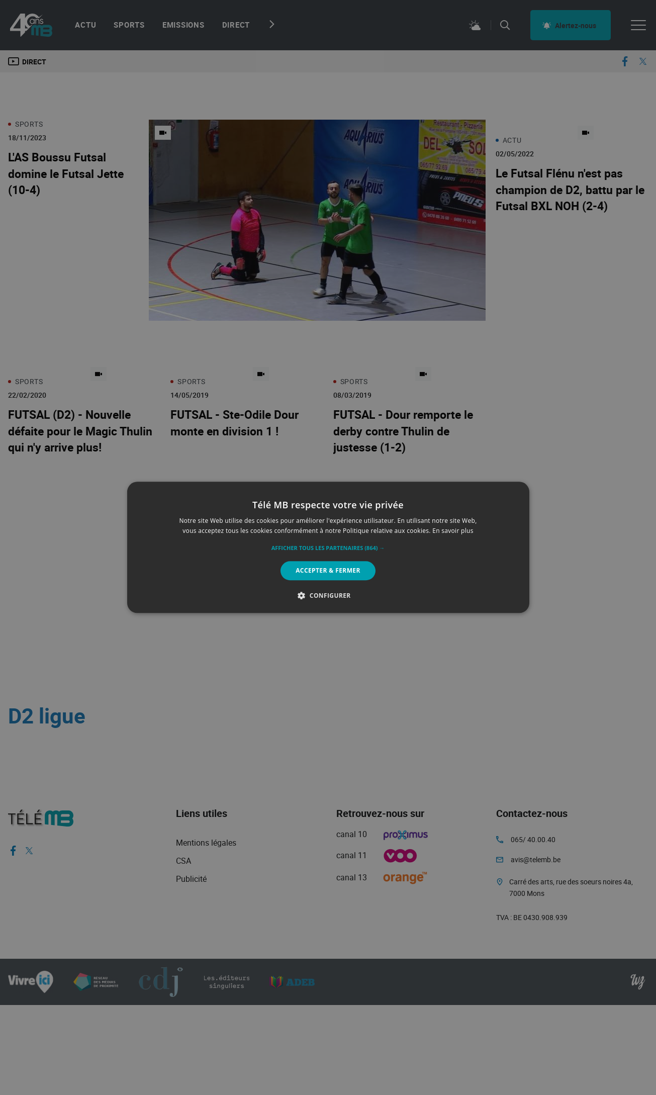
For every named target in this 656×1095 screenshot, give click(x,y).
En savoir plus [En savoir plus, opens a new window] (452, 531)
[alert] (328, 547)
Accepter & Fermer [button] (328, 570)
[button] (328, 548)
